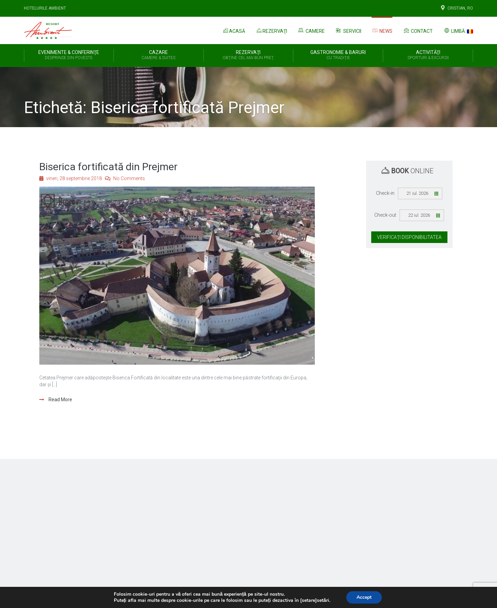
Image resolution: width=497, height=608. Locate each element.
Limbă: (458, 30)
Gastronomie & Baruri (338, 55)
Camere (311, 30)
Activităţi (428, 55)
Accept (364, 597)
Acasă (233, 30)
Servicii (348, 30)
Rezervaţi (271, 30)
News (382, 31)
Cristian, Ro (456, 8)
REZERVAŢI (248, 55)
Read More (60, 399)
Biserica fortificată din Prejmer (108, 167)
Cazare (158, 55)
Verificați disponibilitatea (409, 237)
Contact (418, 30)
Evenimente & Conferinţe (68, 55)
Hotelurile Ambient (45, 8)
